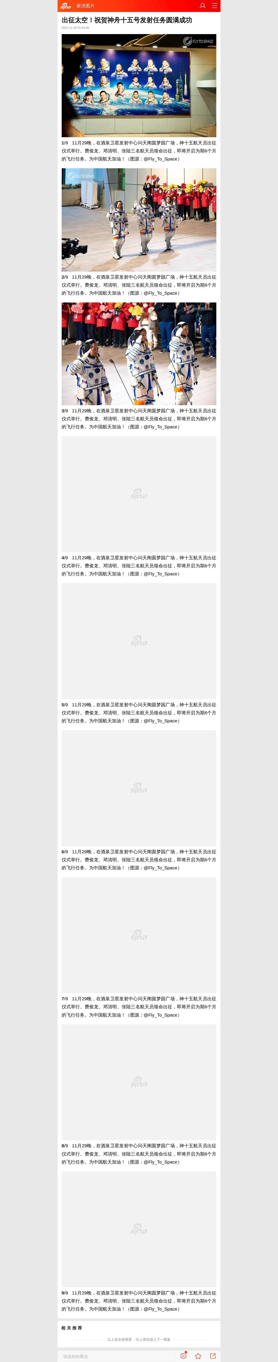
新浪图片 (85, 5)
